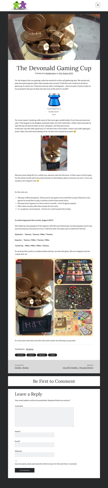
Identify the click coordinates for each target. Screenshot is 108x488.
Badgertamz (51, 73)
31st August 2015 (66, 73)
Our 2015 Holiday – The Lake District (78, 367)
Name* (18, 431)
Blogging (29, 349)
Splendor (42, 355)
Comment (19, 406)
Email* (17, 441)
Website (18, 451)
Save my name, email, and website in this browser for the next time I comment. (46, 464)
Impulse (31, 355)
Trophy (52, 355)
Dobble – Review (22, 367)
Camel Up (20, 355)
